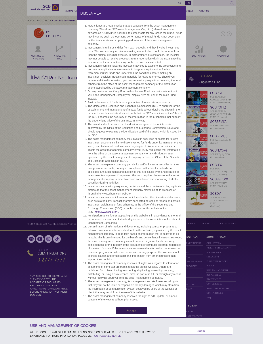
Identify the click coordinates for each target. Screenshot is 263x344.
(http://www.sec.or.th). (106, 212)
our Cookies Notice (107, 336)
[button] (131, 310)
